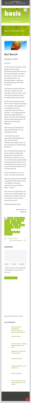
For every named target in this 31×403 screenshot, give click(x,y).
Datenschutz (21, 3)
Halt (13, 220)
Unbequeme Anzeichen (16, 360)
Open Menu (25, 10)
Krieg (15, 225)
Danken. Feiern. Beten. (16, 375)
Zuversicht (8, 234)
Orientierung (9, 227)
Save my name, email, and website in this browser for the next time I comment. (15, 272)
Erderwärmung (19, 218)
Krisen (22, 225)
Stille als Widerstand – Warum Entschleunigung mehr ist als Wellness (18, 384)
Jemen (7, 223)
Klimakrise (8, 225)
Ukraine (7, 230)
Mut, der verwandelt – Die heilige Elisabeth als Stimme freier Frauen (19, 347)
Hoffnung (20, 220)
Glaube (7, 220)
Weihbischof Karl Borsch (12, 232)
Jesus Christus (16, 223)
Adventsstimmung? (16, 338)
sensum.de (24, 400)
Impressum (11, 3)
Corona (10, 218)
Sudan (17, 227)
